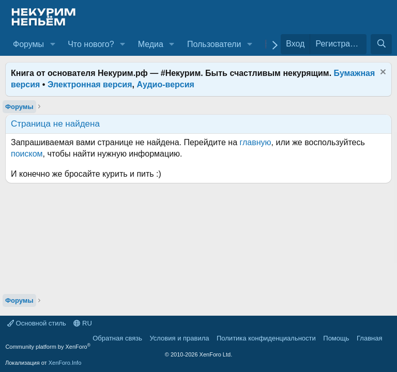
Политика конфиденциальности (266, 338)
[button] (52, 44)
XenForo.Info (65, 363)
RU (82, 323)
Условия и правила (179, 338)
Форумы (28, 44)
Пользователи (214, 44)
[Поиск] (381, 44)
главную (255, 142)
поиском (27, 153)
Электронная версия (90, 84)
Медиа (150, 44)
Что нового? (91, 44)
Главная (369, 338)
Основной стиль (36, 323)
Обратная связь (117, 338)
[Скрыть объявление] (381, 73)
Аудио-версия (165, 84)
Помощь (336, 338)
